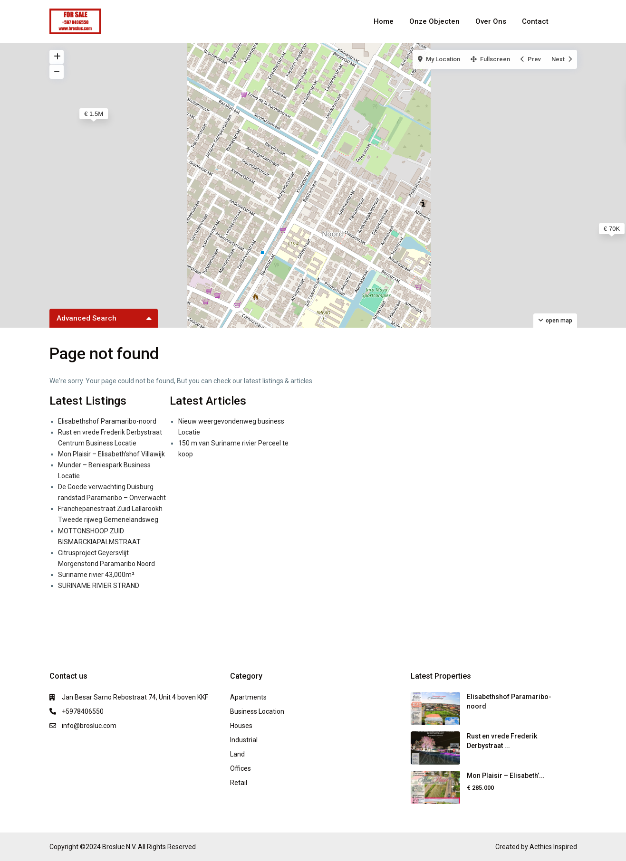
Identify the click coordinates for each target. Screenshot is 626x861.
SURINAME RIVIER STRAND (98, 585)
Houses (241, 725)
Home (384, 21)
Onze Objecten (434, 21)
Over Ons (490, 21)
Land (237, 754)
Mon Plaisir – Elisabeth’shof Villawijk (111, 454)
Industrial (244, 740)
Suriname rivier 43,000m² (96, 574)
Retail (238, 782)
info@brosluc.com (89, 725)
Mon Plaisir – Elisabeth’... (506, 775)
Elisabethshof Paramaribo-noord (107, 421)
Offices (240, 768)
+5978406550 (83, 711)
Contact (535, 21)
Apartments (248, 697)
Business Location (257, 711)
